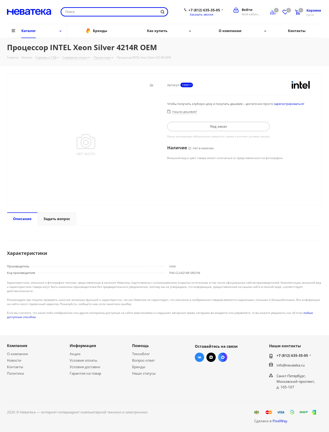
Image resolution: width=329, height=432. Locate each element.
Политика (15, 373)
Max (222, 357)
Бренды (138, 366)
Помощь (140, 345)
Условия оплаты (83, 360)
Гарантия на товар (85, 373)
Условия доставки (85, 366)
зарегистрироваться (288, 104)
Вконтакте (199, 357)
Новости (14, 360)
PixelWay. (280, 421)
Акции (75, 353)
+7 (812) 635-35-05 (204, 10)
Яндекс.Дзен (211, 357)
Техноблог (141, 353)
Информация (83, 345)
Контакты (15, 366)
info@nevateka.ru (291, 365)
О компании (17, 353)
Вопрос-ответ (143, 360)
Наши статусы (144, 373)
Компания (17, 345)
